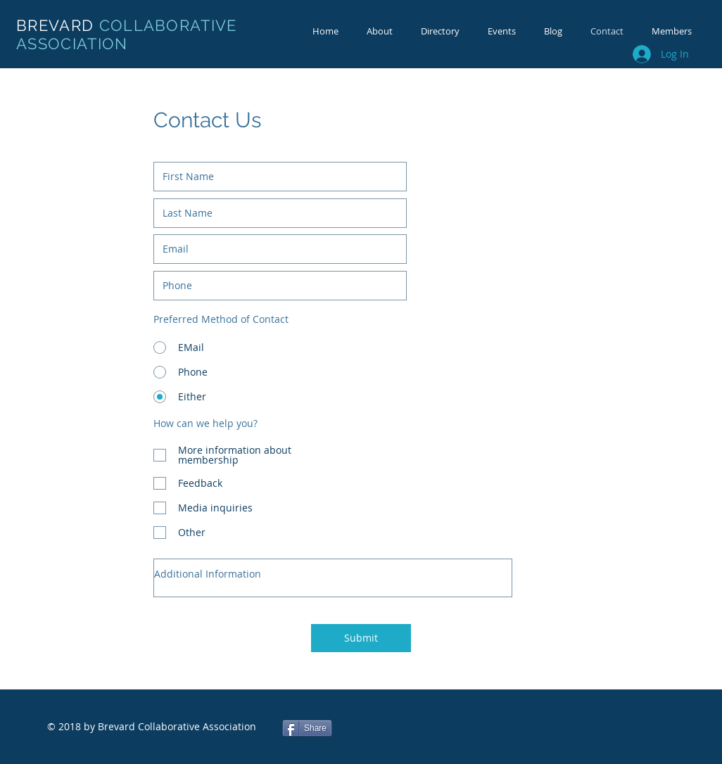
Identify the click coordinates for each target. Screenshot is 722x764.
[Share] (307, 728)
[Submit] (361, 638)
